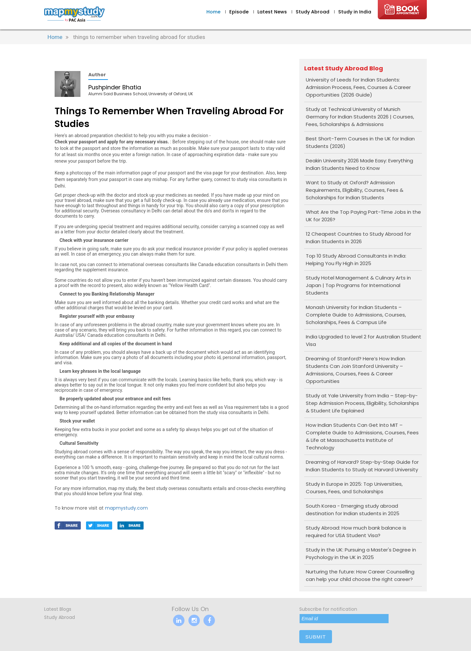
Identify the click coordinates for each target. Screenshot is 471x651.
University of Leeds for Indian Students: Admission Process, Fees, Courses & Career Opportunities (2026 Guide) (358, 87)
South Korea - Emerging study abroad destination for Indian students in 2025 (352, 509)
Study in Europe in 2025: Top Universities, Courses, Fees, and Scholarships (354, 487)
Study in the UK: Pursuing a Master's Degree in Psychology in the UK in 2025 (361, 553)
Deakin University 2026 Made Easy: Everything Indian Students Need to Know (359, 164)
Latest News (272, 12)
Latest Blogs (57, 609)
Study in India (354, 12)
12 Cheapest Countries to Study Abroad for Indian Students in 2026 (358, 237)
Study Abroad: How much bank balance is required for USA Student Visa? (356, 531)
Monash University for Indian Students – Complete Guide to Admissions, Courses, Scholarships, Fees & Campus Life (356, 315)
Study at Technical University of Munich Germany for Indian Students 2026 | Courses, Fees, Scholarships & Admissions (360, 117)
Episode (239, 12)
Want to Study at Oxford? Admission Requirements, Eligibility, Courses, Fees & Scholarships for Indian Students (354, 190)
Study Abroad (313, 12)
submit (315, 637)
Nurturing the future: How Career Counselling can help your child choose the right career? (360, 575)
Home (213, 12)
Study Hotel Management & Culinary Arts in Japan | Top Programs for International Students (358, 285)
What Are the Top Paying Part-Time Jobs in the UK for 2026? (363, 215)
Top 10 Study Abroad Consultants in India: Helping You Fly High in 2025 (356, 259)
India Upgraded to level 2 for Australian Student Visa (363, 340)
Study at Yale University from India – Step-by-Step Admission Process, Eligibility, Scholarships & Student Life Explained (362, 403)
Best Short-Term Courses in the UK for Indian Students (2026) (360, 142)
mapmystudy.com (126, 508)
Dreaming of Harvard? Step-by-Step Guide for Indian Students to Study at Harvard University (362, 466)
